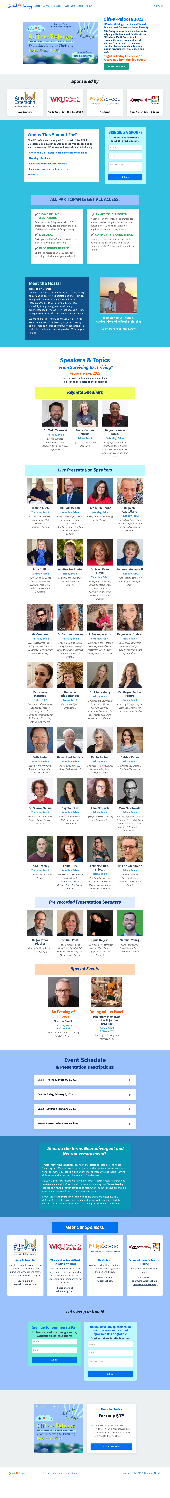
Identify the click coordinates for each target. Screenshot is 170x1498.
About (89, 5)
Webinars (70, 5)
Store (80, 5)
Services (47, 5)
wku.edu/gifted (64, 1309)
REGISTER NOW (116, 66)
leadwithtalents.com (25, 1302)
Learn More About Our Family (118, 334)
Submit (125, 182)
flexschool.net (104, 1298)
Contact (158, 5)
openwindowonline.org (145, 1302)
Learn (37, 5)
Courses (58, 5)
